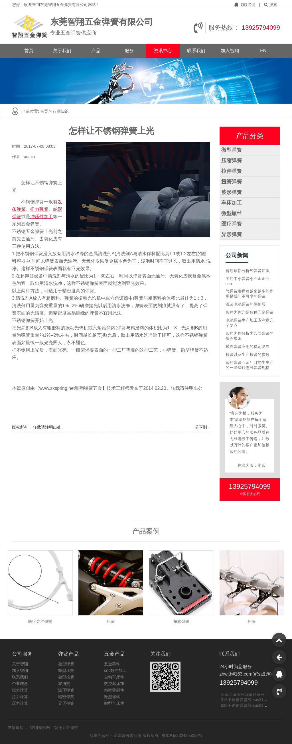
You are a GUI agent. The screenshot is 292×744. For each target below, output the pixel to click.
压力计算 (20, 703)
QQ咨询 (245, 4)
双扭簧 (64, 683)
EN (263, 50)
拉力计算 (20, 696)
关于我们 (62, 50)
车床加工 (231, 203)
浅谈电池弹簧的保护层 (245, 304)
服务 (129, 50)
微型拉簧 (66, 677)
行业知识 (61, 111)
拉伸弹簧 (231, 171)
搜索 (270, 4)
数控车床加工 (116, 683)
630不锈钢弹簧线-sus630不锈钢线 (251, 706)
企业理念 (20, 683)
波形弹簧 (231, 192)
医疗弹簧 (231, 224)
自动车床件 (114, 677)
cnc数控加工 (115, 670)
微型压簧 (66, 670)
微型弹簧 (231, 150)
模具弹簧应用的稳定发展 (247, 346)
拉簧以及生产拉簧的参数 (247, 354)
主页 (44, 111)
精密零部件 (114, 690)
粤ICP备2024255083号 (182, 735)
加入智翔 (230, 50)
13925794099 (261, 27)
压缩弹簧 (231, 160)
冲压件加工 (41, 216)
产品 (95, 50)
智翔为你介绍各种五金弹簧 (249, 312)
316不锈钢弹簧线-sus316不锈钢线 (251, 700)
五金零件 (112, 664)
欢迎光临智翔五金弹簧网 (243, 694)
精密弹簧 (66, 696)
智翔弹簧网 (40, 727)
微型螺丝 (231, 213)
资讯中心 (163, 50)
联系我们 (196, 50)
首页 (28, 50)
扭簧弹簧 (231, 182)
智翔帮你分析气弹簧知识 (247, 270)
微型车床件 (114, 703)
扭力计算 (20, 690)
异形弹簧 (231, 234)
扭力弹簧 (39, 209)
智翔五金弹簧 (66, 727)
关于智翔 (20, 664)
